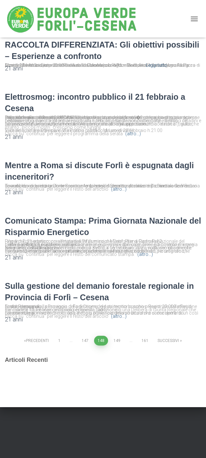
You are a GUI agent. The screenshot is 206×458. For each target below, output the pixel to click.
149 (117, 340)
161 (145, 340)
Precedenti (37, 340)
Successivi (168, 340)
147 (85, 340)
